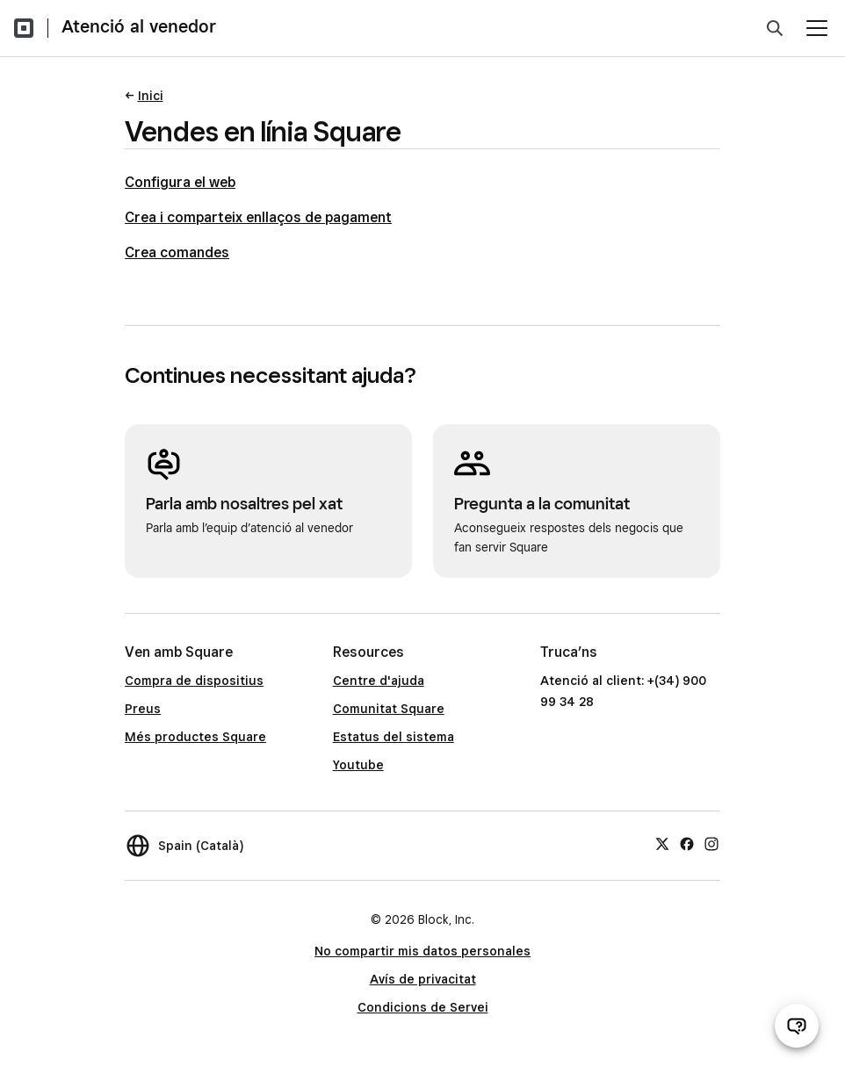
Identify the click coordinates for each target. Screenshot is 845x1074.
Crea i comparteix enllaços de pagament (258, 217)
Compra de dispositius (194, 681)
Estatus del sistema (393, 737)
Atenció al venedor (138, 26)
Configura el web (180, 182)
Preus (143, 709)
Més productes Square (195, 737)
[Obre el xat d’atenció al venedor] (797, 1026)
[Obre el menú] (817, 28)
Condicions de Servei (423, 1007)
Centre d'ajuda (378, 681)
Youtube (358, 765)
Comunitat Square (388, 709)
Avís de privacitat (423, 979)
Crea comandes (177, 252)
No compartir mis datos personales (422, 951)
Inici (150, 96)
